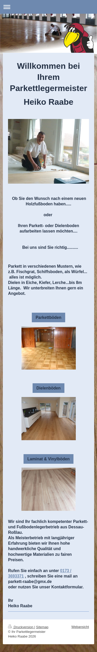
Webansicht (80, 627)
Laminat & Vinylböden (48, 459)
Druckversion (21, 627)
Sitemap (42, 627)
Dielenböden (48, 388)
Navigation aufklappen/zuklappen (48, 6)
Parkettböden (49, 317)
